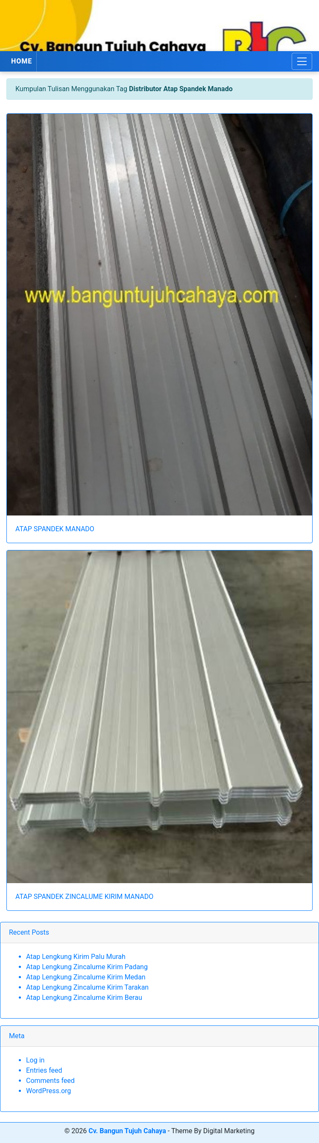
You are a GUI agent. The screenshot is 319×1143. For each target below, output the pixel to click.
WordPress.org (48, 1091)
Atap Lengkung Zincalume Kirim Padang (87, 967)
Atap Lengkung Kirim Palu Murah (76, 957)
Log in (35, 1060)
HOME (21, 61)
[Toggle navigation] (302, 61)
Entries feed (44, 1070)
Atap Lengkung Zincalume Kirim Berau (84, 997)
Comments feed (50, 1081)
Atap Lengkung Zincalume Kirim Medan (86, 977)
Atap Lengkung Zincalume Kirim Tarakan (87, 987)
